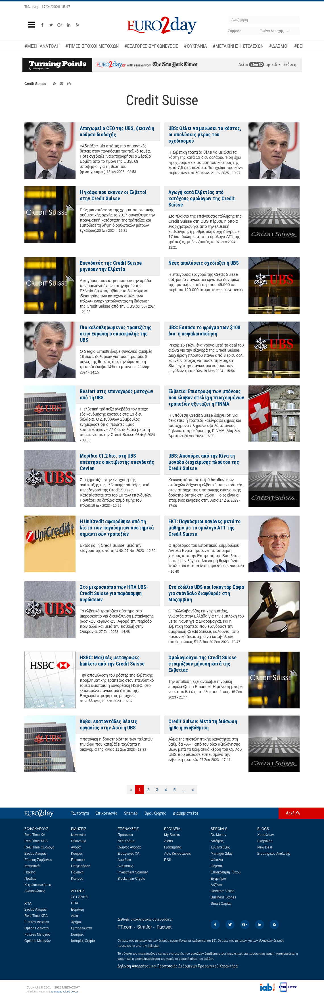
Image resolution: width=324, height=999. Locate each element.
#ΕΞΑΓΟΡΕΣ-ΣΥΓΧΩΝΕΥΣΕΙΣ (151, 46)
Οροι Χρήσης (155, 813)
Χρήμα (76, 922)
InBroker (154, 945)
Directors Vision (223, 891)
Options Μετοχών (37, 941)
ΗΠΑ (74, 903)
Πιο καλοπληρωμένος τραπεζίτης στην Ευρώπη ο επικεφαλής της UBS (116, 333)
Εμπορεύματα (81, 928)
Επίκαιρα (78, 860)
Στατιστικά (31, 866)
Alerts (168, 841)
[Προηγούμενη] (131, 789)
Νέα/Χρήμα (126, 841)
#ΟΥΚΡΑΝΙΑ (195, 46)
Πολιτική (77, 872)
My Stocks (172, 835)
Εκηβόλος (264, 841)
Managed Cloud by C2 (64, 991)
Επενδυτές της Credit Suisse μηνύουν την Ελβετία (111, 266)
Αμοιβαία (124, 860)
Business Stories (223, 897)
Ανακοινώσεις (34, 891)
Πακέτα (29, 872)
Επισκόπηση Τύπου (226, 872)
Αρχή (290, 813)
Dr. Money (218, 835)
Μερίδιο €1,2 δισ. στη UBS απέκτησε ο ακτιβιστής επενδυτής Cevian (117, 462)
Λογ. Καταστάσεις (177, 854)
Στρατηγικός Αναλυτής (273, 854)
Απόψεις (217, 841)
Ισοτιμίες (77, 935)
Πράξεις (30, 879)
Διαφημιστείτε (185, 813)
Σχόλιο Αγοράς (35, 854)
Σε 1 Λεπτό (79, 897)
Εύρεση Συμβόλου (38, 860)
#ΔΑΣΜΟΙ (279, 46)
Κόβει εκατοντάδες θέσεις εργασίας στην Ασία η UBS (108, 724)
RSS (167, 860)
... (184, 789)
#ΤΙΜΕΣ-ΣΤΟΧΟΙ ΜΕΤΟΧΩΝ (92, 46)
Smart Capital (221, 904)
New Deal (264, 847)
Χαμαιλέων (265, 835)
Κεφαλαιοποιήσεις (37, 885)
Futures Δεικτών (36, 922)
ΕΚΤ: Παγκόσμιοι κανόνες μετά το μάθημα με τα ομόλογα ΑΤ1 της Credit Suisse (204, 527)
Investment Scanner (133, 872)
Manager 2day (222, 854)
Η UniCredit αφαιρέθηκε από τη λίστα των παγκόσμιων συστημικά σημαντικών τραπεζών (117, 527)
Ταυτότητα (80, 813)
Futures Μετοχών (37, 935)
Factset (164, 927)
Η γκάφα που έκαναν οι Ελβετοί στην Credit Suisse (113, 195)
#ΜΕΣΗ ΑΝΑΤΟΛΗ (42, 46)
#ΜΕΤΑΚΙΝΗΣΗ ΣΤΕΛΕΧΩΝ (238, 46)
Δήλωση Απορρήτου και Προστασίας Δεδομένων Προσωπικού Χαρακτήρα (178, 966)
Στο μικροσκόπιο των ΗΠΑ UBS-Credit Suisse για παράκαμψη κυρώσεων (114, 593)
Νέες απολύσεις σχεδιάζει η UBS (203, 263)
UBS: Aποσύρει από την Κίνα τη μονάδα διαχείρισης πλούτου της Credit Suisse (203, 462)
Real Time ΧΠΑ (36, 841)
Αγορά (76, 847)
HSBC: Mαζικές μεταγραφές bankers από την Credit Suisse (112, 660)
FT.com (125, 927)
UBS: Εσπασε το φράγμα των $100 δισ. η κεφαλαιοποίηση (204, 330)
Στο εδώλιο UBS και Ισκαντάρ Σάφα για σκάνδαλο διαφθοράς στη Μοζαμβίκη (206, 593)
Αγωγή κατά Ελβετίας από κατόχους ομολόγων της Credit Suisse (201, 198)
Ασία (74, 916)
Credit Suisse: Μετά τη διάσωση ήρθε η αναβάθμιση (202, 724)
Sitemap (131, 813)
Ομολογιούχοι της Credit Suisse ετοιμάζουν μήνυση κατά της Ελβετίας (202, 663)
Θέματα (216, 866)
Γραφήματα (172, 847)
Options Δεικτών (36, 928)
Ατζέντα (216, 885)
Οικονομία (78, 841)
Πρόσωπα (125, 835)
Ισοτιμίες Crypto (83, 941)
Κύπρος (77, 879)
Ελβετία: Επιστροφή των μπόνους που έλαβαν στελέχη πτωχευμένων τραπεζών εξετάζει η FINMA (206, 397)
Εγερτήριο (218, 879)
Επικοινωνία (106, 813)
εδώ (256, 64)
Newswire (78, 835)
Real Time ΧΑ (34, 835)
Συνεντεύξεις (220, 847)
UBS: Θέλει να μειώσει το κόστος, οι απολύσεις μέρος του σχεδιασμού (204, 134)
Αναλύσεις (125, 866)
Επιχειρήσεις (80, 866)
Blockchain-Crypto (131, 879)
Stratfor (144, 927)
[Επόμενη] (193, 789)
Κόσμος (77, 854)
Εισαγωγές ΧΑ (128, 854)
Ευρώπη (77, 910)
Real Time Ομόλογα (39, 847)
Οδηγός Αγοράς (129, 847)
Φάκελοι (217, 860)
